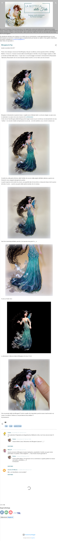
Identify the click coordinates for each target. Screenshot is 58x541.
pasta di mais (17, 426)
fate (6, 426)
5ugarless (33, 537)
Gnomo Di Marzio (12, 469)
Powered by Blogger (29, 534)
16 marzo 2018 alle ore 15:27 (22, 456)
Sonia (14, 439)
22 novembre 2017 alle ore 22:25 (19, 432)
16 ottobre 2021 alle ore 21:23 (24, 469)
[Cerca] (56, 3)
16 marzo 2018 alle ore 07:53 (19, 449)
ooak (10, 426)
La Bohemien (29, 117)
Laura (9, 432)
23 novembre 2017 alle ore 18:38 (23, 439)
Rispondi (10, 446)
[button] (56, 45)
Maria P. (10, 449)
